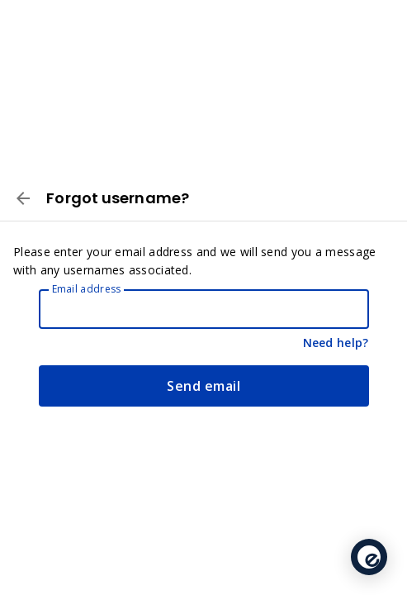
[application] (369, 557)
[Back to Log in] (23, 200)
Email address (86, 289)
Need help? (336, 342)
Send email (203, 386)
